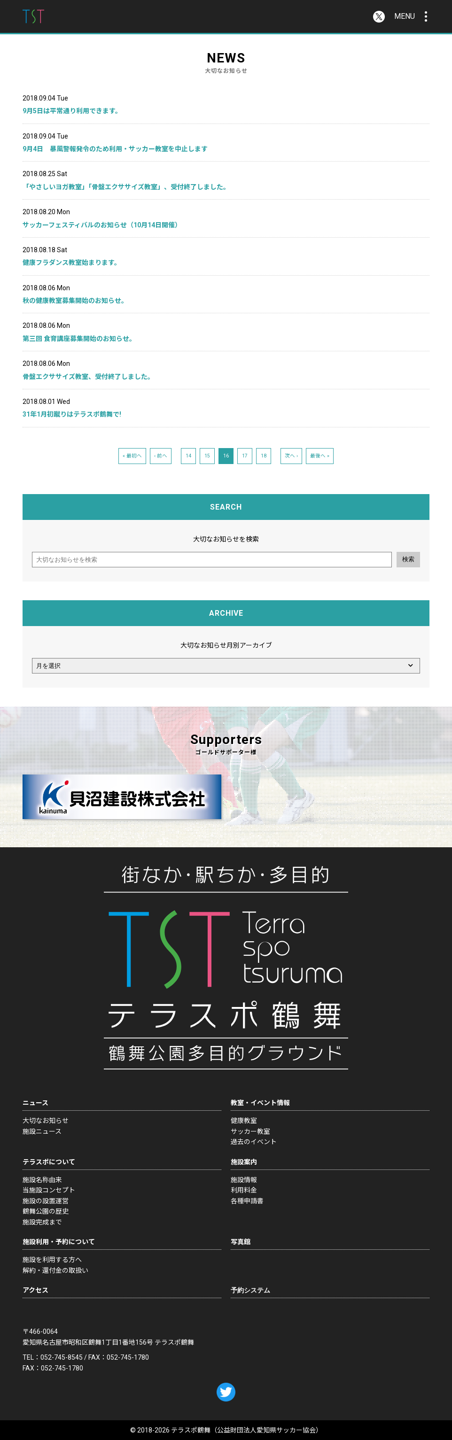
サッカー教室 (250, 1131)
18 (263, 456)
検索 (408, 559)
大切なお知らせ (46, 1120)
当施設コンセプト (49, 1190)
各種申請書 (247, 1201)
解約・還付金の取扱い (55, 1270)
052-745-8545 (61, 1357)
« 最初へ (132, 456)
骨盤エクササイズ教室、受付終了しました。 (88, 376)
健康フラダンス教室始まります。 (72, 262)
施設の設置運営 (46, 1201)
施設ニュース (42, 1131)
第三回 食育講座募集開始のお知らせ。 (79, 338)
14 (188, 456)
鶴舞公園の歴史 (46, 1211)
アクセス (35, 1290)
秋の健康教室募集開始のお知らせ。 (75, 300)
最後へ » (319, 456)
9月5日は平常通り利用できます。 (72, 111)
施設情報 (244, 1180)
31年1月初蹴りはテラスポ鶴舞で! (72, 414)
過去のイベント (254, 1142)
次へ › (291, 456)
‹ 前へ (160, 456)
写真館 (240, 1242)
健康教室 (244, 1120)
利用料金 (244, 1190)
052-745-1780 (128, 1357)
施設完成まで (42, 1222)
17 (245, 456)
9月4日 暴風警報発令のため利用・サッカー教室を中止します (115, 149)
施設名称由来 (42, 1180)
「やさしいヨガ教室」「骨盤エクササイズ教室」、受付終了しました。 (126, 187)
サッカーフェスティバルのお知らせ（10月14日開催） (102, 225)
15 (207, 456)
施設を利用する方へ (52, 1259)
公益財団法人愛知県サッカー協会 (266, 1430)
